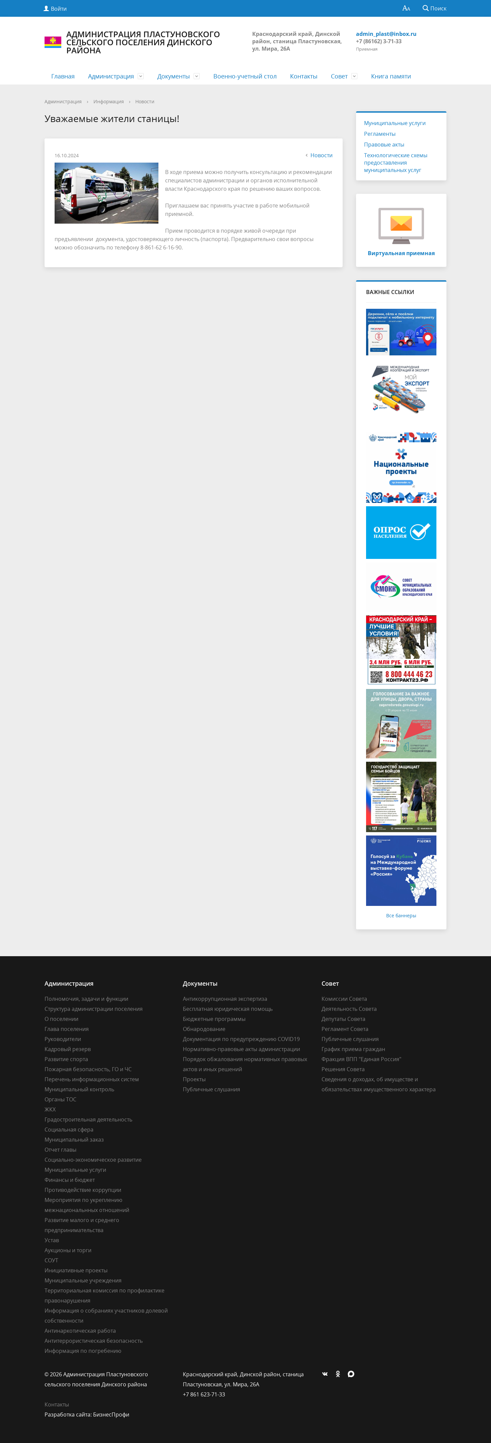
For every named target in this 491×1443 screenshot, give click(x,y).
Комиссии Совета (344, 998)
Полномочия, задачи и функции (86, 998)
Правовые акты (384, 144)
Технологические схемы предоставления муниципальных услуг (395, 163)
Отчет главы (60, 1149)
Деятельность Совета (349, 1009)
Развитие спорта (66, 1059)
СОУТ (51, 1260)
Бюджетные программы (214, 1019)
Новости (144, 101)
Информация (108, 101)
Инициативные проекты (76, 1270)
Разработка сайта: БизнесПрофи (87, 1414)
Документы (173, 76)
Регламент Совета (345, 1029)
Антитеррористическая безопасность (94, 1340)
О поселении (61, 1019)
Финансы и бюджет (70, 1180)
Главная (63, 76)
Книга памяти (391, 76)
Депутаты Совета (343, 1019)
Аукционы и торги (68, 1250)
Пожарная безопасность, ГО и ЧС (88, 1069)
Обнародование (204, 1029)
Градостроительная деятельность (88, 1119)
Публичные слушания (211, 1089)
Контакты (304, 76)
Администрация (111, 76)
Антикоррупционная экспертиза (225, 998)
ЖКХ (50, 1109)
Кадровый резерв (68, 1049)
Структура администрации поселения (94, 1009)
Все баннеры (401, 915)
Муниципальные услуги (395, 123)
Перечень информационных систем (92, 1079)
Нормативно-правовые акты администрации (241, 1049)
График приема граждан (353, 1049)
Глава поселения (67, 1029)
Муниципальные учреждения (83, 1280)
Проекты (194, 1079)
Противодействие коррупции (83, 1190)
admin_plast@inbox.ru (386, 34)
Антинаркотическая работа (80, 1330)
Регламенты (380, 133)
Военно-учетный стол (245, 76)
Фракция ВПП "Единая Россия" (361, 1059)
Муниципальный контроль (79, 1089)
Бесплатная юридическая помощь (228, 1009)
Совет (339, 76)
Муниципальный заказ (74, 1139)
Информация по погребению (83, 1350)
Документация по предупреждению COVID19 (241, 1039)
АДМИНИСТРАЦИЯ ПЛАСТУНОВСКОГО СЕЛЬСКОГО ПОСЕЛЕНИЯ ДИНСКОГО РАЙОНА (132, 42)
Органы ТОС (60, 1099)
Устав (52, 1240)
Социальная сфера (69, 1129)
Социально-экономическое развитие (93, 1159)
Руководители (63, 1039)
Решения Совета (343, 1069)
